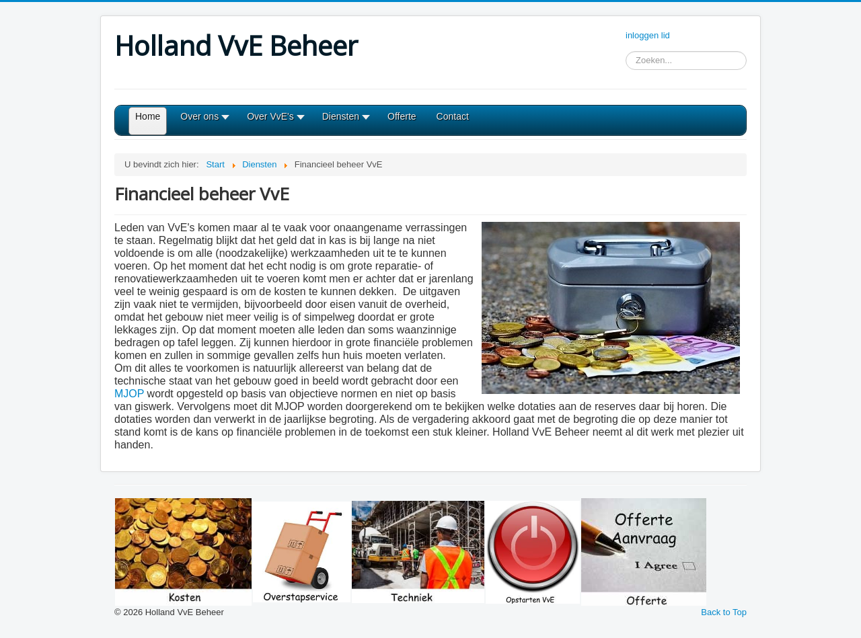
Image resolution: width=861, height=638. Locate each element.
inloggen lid (648, 35)
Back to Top (724, 612)
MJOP (129, 393)
